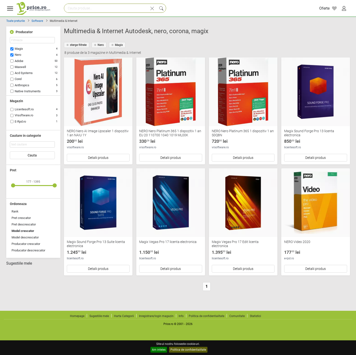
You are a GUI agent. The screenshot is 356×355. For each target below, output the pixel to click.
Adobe (19, 61)
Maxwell (20, 67)
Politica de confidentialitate (188, 349)
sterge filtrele (77, 45)
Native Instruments (28, 91)
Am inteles (159, 349)
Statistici (255, 316)
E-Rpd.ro (20, 121)
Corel (18, 79)
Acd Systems (24, 73)
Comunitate (237, 316)
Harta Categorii (124, 316)
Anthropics (22, 85)
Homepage (77, 316)
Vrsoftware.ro (24, 115)
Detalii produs (98, 158)
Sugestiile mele (19, 263)
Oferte (324, 8)
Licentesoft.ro (24, 109)
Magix (19, 48)
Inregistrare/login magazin (156, 316)
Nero (18, 54)
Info (181, 316)
